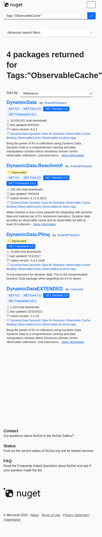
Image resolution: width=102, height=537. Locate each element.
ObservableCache (29, 137)
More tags (69, 137)
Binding (12, 137)
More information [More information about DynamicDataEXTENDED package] (73, 342)
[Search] (91, 15)
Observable (73, 133)
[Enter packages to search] (45, 15)
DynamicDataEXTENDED (35, 289)
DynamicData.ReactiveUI (35, 165)
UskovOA (77, 289)
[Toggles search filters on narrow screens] (91, 33)
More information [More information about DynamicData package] (73, 155)
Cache (86, 133)
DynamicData (22, 102)
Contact (11, 431)
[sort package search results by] (56, 93)
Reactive (59, 133)
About (34, 515)
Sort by (12, 93)
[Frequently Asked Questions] (8, 461)
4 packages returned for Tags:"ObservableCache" (50, 65)
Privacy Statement (76, 515)
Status (10, 446)
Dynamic (35, 133)
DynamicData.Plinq (28, 234)
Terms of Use (50, 515)
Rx (50, 133)
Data (44, 133)
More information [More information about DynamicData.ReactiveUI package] (44, 224)
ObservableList (52, 137)
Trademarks (12, 519)
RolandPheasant (55, 103)
